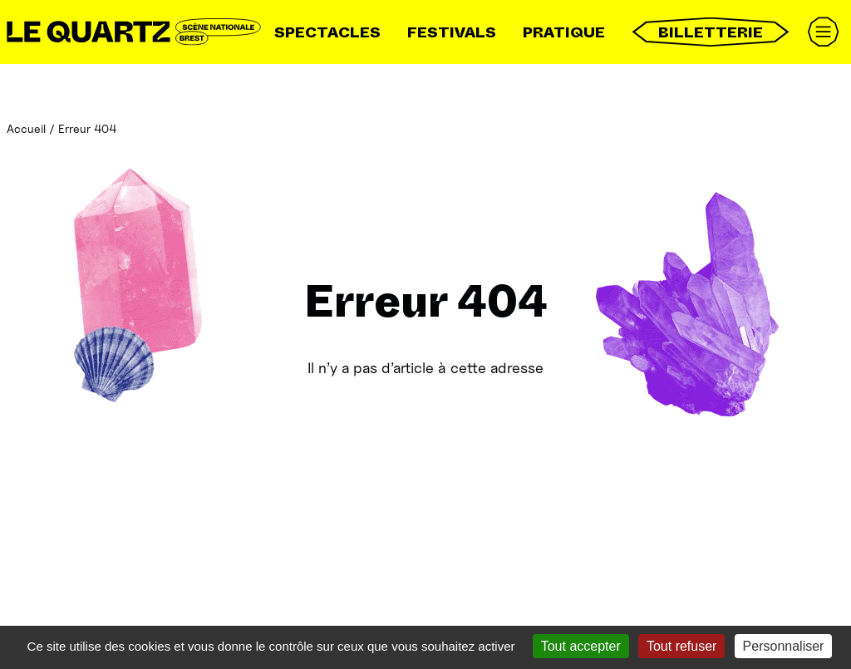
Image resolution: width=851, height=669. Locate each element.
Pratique (564, 32)
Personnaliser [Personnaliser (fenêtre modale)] (783, 646)
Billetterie (711, 32)
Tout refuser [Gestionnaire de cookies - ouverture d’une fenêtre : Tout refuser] (681, 646)
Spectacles (327, 32)
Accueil (26, 128)
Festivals (451, 32)
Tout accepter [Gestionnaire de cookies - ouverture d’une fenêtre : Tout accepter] (581, 646)
